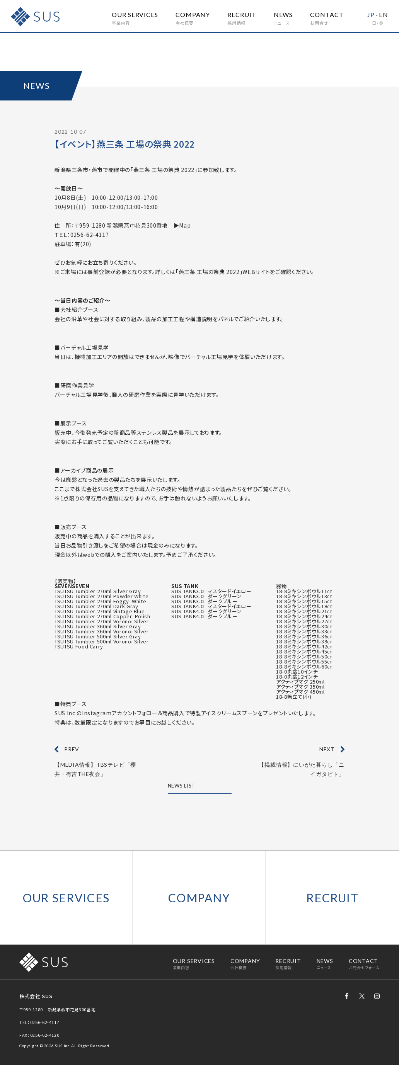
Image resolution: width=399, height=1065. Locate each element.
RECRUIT (332, 898)
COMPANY (199, 898)
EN (383, 14)
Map (185, 225)
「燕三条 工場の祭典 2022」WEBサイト (223, 272)
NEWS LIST (181, 786)
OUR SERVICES (66, 898)
